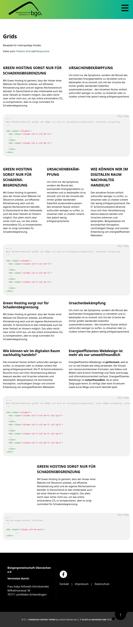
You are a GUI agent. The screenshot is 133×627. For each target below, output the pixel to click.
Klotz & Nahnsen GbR (94, 619)
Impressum (82, 584)
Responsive (42, 51)
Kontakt (64, 584)
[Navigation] (125, 8)
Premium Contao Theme (42, 619)
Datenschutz (103, 584)
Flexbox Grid (23, 51)
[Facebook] (63, 574)
